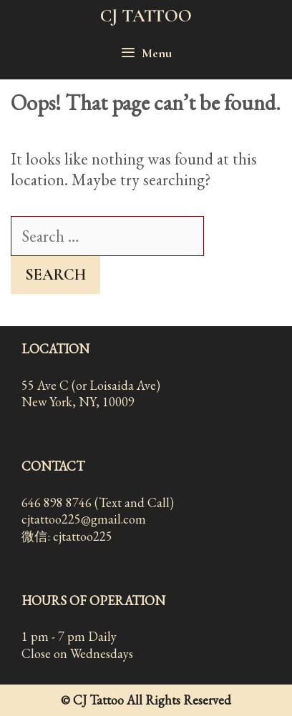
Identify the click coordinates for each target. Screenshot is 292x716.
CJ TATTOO (146, 15)
